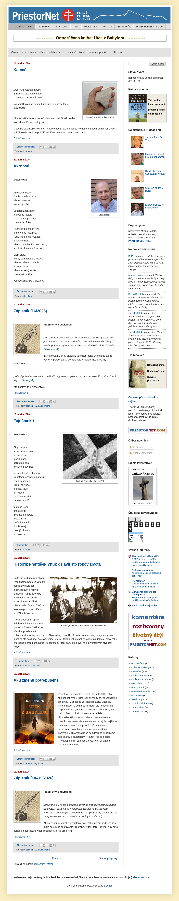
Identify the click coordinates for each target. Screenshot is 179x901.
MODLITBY (90, 26)
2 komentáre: (23, 661)
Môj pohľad (39, 763)
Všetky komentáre (141, 453)
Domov (56, 858)
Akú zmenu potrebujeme (36, 680)
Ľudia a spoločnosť (32, 665)
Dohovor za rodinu (142, 570)
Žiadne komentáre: (26, 147)
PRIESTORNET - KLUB (149, 26)
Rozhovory (137, 695)
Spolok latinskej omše (144, 605)
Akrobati (118, 52)
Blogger (108, 885)
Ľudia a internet (139, 675)
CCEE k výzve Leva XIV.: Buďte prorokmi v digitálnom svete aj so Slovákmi (146, 562)
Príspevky (136, 447)
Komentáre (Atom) (43, 864)
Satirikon (27, 296)
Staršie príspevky (108, 858)
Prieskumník (29, 406)
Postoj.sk (28, 380)
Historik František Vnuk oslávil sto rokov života (57, 564)
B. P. (130, 256)
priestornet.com (141, 877)
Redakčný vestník (140, 691)
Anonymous (134, 275)
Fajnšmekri (24, 421)
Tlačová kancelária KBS (145, 556)
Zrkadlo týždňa (43, 406)
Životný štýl (137, 711)
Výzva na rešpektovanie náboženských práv (35, 52)
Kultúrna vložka (139, 667)
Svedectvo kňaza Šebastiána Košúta (155, 172)
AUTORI (107, 26)
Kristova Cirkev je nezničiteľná (154, 206)
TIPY (76, 26)
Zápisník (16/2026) (30, 311)
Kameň (20, 70)
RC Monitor (138, 581)
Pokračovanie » (22, 138)
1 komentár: (23, 545)
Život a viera (137, 707)
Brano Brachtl (135, 294)
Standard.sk (51, 349)
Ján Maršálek (135, 313)
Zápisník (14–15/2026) (34, 778)
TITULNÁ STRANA (22, 26)
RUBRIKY (43, 26)
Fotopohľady (138, 663)
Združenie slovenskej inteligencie (144, 593)
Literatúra (27, 151)
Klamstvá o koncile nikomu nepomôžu (87, 52)
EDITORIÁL (124, 26)
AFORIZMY (61, 26)
